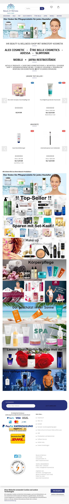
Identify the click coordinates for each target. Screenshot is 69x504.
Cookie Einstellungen (43, 445)
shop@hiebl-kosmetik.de (47, 467)
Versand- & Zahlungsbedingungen (47, 427)
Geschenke (6, 16)
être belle (37, 16)
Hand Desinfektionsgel (18, 148)
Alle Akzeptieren (57, 491)
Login (52, 1)
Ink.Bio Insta (41, 442)
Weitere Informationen (57, 494)
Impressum (41, 418)
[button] (58, 7)
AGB (39, 433)
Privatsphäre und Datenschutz (46, 436)
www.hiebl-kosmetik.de (42, 478)
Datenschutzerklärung (10, 500)
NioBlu (52, 16)
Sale (14, 16)
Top (19, 16)
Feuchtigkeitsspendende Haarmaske (50, 100)
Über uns (40, 421)
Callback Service (42, 439)
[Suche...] (42, 8)
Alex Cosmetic (27, 16)
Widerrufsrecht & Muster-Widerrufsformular (50, 430)
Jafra (45, 16)
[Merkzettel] (51, 7)
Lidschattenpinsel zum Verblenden (50, 148)
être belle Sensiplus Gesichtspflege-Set (19, 100)
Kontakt (40, 424)
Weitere (59, 16)
